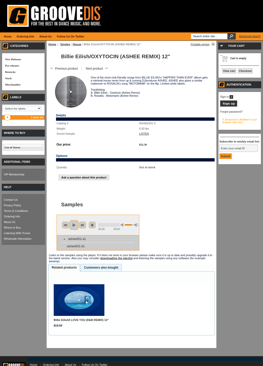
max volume (136, 225)
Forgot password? (231, 111)
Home (52, 44)
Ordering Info (12, 216)
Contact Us (10, 199)
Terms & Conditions (16, 210)
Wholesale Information (17, 238)
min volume (123, 225)
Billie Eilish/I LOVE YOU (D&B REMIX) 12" (81, 319)
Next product (97, 68)
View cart (229, 70)
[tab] (64, 268)
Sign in (226, 96)
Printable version (200, 44)
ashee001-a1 (77, 239)
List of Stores (12, 147)
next (82, 225)
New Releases (13, 59)
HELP (7, 187)
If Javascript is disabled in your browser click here (239, 121)
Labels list (37, 117)
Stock (8, 78)
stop (92, 225)
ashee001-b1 (76, 246)
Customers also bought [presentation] (101, 267)
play (74, 225)
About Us (9, 221)
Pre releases (12, 65)
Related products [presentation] (64, 267)
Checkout (245, 70)
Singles (65, 44)
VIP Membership (14, 174)
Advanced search (249, 36)
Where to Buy (12, 227)
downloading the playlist (116, 258)
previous (65, 225)
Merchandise (13, 84)
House (77, 44)
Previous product (64, 68)
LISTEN (144, 133)
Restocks (10, 71)
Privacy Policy (12, 205)
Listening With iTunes (17, 233)
